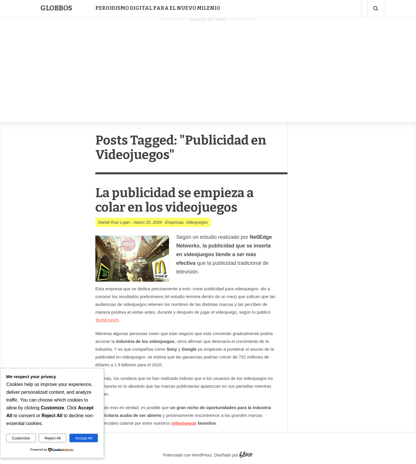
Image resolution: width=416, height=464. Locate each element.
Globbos (56, 8)
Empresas (174, 222)
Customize (21, 438)
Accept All (83, 438)
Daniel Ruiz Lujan (114, 222)
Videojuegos (197, 222)
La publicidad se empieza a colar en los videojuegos (174, 200)
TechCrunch (106, 319)
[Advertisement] (208, 63)
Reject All (52, 438)
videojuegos (184, 423)
